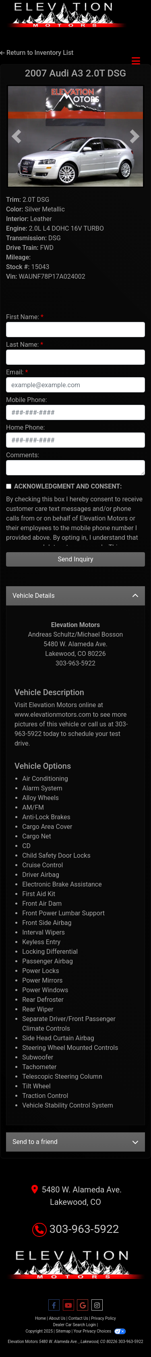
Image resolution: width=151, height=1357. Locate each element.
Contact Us (78, 1318)
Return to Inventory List (36, 52)
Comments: (22, 455)
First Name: (22, 317)
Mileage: (18, 257)
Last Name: (22, 344)
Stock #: (17, 267)
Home (40, 1318)
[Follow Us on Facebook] (54, 1305)
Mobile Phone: (26, 400)
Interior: (17, 219)
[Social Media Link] (97, 1305)
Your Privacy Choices (100, 1331)
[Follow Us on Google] (82, 1305)
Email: (14, 372)
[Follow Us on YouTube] (68, 1305)
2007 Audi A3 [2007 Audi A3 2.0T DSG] (75, 73)
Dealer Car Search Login (74, 1325)
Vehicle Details (75, 595)
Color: (14, 209)
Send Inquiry (75, 559)
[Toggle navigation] (136, 61)
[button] (16, 136)
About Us (57, 1318)
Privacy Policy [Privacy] (103, 1318)
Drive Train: (22, 247)
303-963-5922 (75, 1229)
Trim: (13, 199)
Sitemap (63, 1331)
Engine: (16, 228)
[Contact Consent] (8, 486)
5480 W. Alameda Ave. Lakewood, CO (75, 1195)
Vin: (11, 276)
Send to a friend (75, 1142)
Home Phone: (25, 427)
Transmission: (26, 238)
